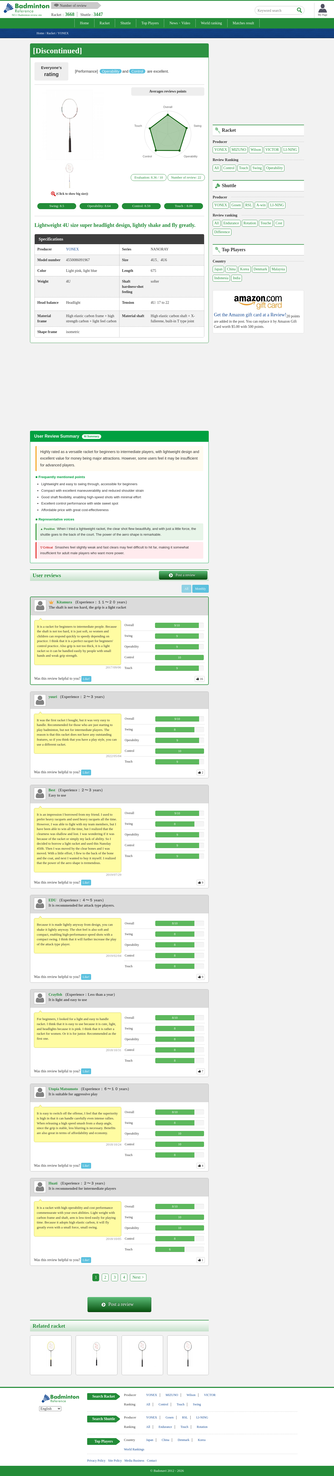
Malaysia (278, 269)
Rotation (249, 223)
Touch (243, 168)
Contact (152, 1460)
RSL (248, 205)
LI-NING (290, 150)
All (216, 168)
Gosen (236, 205)
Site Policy (115, 1460)
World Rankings (134, 1449)
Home (84, 23)
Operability (274, 168)
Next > (138, 1277)
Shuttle (125, 23)
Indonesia (221, 278)
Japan (218, 269)
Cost (279, 223)
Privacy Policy (96, 1460)
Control (229, 168)
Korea (244, 269)
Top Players (150, 23)
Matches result (243, 23)
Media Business (134, 1460)
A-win (261, 205)
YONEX (220, 150)
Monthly (200, 589)
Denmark (260, 269)
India (236, 278)
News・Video (179, 23)
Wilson (255, 150)
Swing (257, 168)
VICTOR (272, 150)
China (231, 269)
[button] (69, 126)
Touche (265, 223)
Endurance (231, 223)
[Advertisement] (74, 386)
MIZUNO (238, 150)
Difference (222, 232)
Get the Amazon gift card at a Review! (250, 314)
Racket (105, 23)
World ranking (211, 23)
